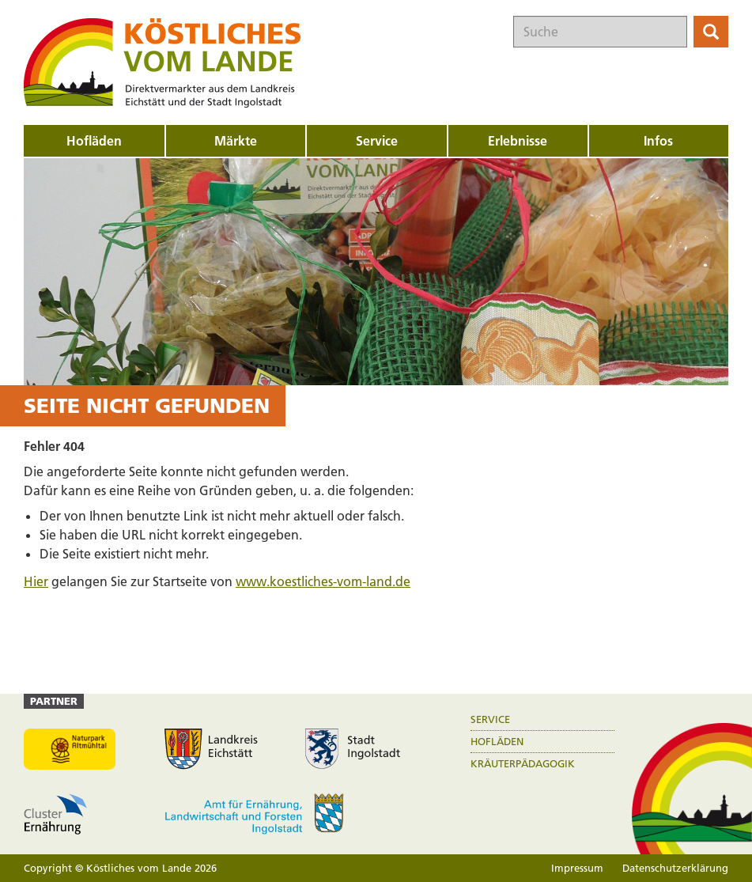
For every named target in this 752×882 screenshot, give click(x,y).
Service (490, 719)
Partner (53, 701)
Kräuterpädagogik (522, 764)
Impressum (577, 867)
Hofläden (496, 741)
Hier (36, 581)
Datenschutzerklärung (675, 867)
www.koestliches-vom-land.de (323, 581)
